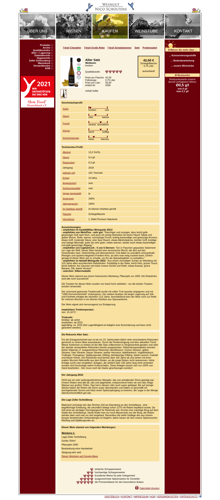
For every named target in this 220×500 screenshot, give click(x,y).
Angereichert (69, 183)
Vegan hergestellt (72, 193)
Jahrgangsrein (70, 203)
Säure (66, 116)
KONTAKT (126, 496)
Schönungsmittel (71, 188)
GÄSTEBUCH (111, 496)
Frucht (66, 123)
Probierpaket (150, 47)
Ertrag (66, 178)
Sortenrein (68, 198)
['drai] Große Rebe (94, 47)
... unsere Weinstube (182, 65)
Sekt (136, 47)
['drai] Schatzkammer (119, 47)
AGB (47, 68)
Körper (66, 130)
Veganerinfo (43, 58)
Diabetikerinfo (42, 55)
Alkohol (66, 152)
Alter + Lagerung (40, 53)
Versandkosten (41, 65)
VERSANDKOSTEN (167, 496)
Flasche (67, 214)
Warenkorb (44, 63)
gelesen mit (69, 173)
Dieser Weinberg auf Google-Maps (80, 456)
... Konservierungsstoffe (182, 55)
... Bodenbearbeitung (182, 60)
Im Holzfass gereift (72, 209)
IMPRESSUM (141, 496)
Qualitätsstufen (41, 50)
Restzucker (69, 162)
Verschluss (68, 219)
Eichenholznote (71, 138)
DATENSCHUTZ (188, 496)
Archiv (46, 47)
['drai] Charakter (72, 47)
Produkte (45, 45)
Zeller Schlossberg (39, 60)
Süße (65, 109)
